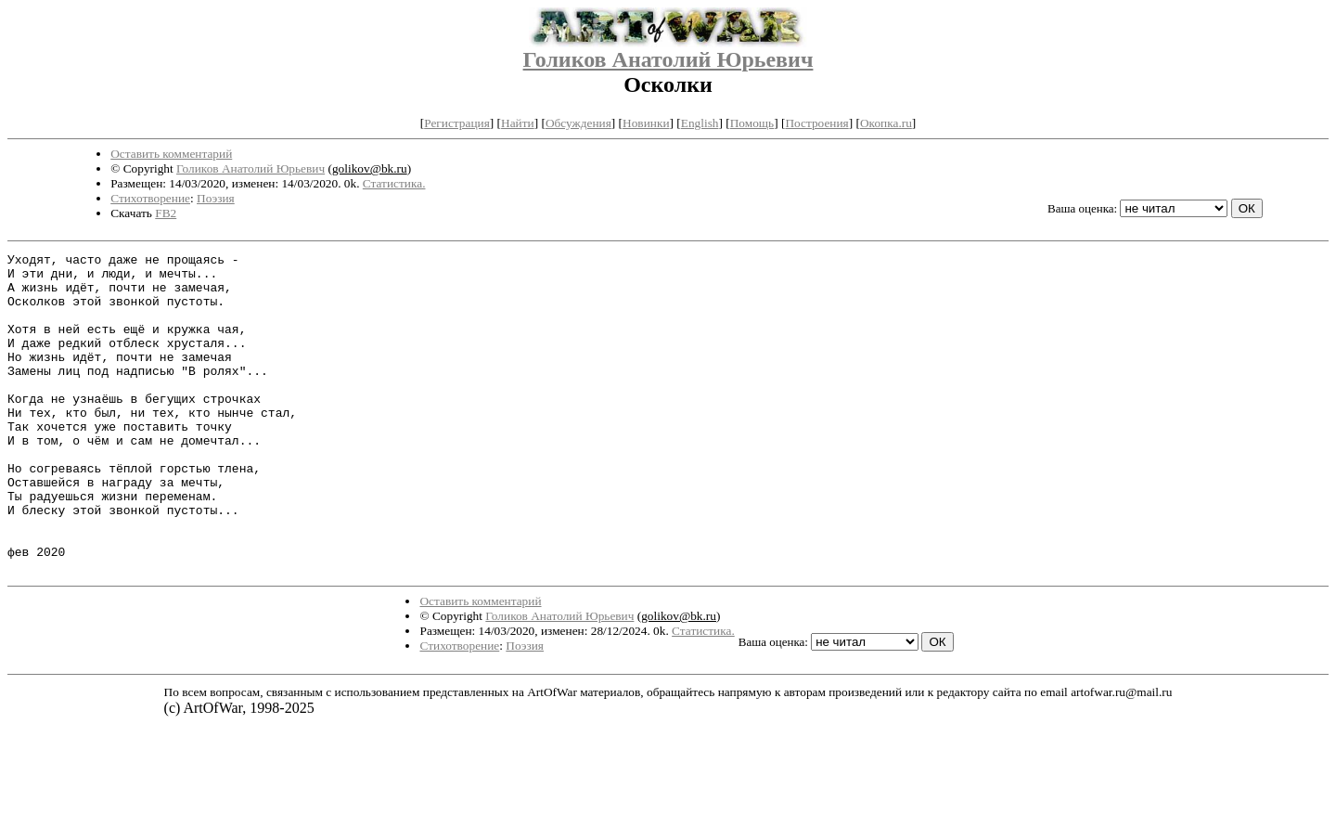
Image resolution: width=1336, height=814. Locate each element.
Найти (517, 123)
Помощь (752, 123)
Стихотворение (150, 198)
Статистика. (394, 183)
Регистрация (457, 123)
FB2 (165, 213)
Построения (816, 123)
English (700, 123)
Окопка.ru (886, 123)
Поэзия (216, 198)
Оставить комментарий (171, 154)
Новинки (646, 123)
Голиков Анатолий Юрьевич (668, 59)
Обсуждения (578, 123)
